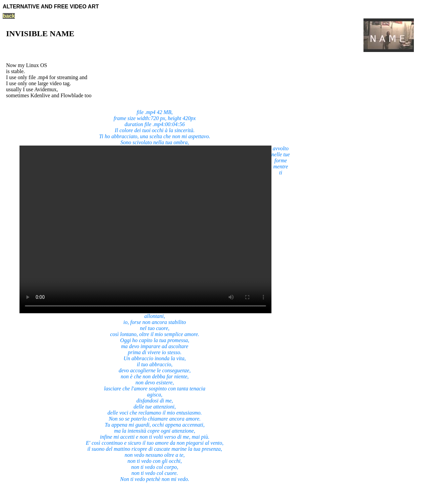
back (9, 16)
